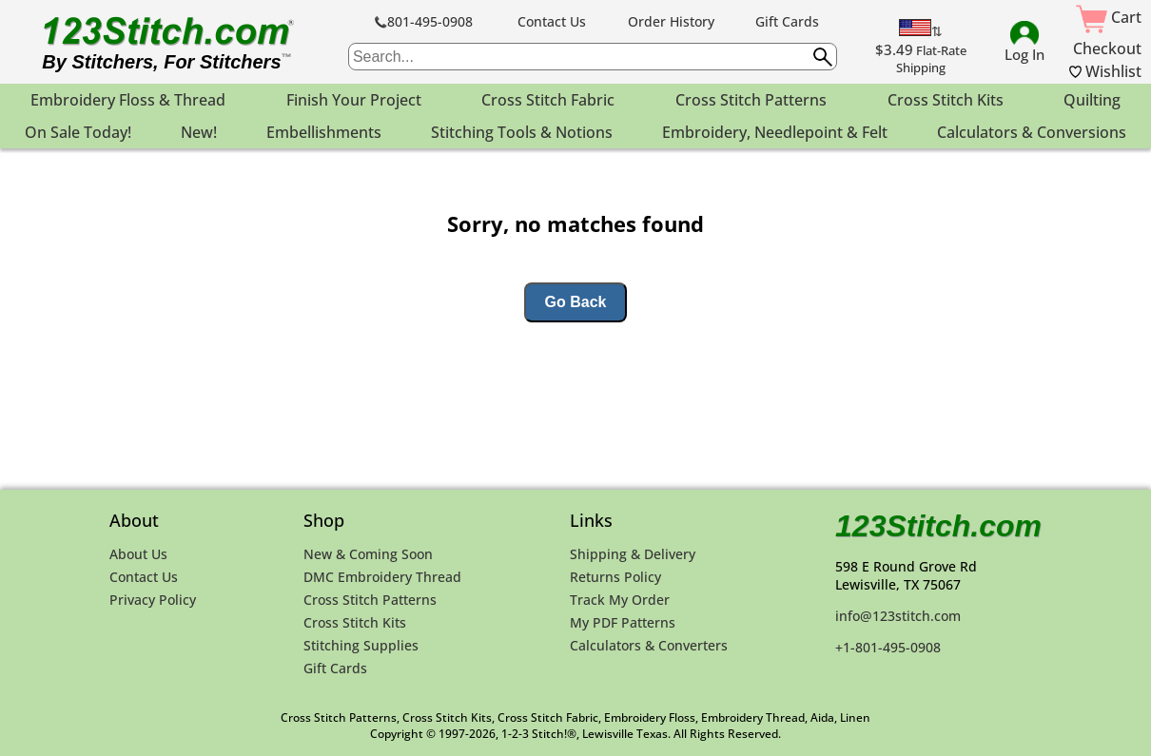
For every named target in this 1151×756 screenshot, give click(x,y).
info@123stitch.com (898, 616)
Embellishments (323, 132)
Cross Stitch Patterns (751, 99)
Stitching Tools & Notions (522, 132)
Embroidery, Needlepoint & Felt (775, 132)
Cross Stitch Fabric (548, 99)
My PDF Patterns (622, 622)
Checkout (1107, 48)
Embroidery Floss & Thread (127, 99)
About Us (138, 554)
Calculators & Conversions (1031, 132)
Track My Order (620, 600)
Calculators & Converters (649, 645)
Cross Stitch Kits (946, 99)
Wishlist (1105, 71)
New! (199, 132)
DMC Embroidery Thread (382, 577)
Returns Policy (615, 577)
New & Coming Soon (368, 554)
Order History (671, 21)
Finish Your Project (353, 99)
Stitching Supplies (361, 645)
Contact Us (551, 21)
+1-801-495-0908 (888, 647)
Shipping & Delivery (632, 554)
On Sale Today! (78, 132)
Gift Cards (787, 21)
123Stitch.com (938, 526)
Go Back (576, 302)
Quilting (1092, 99)
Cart (1108, 17)
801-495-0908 (424, 21)
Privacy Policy (152, 600)
